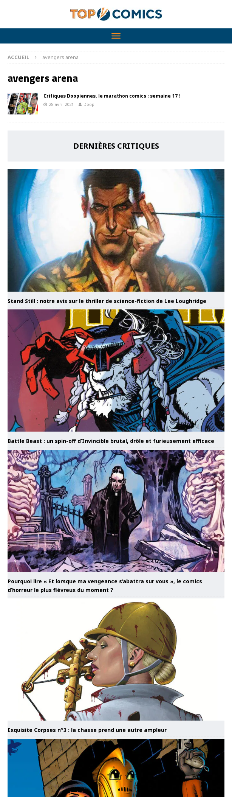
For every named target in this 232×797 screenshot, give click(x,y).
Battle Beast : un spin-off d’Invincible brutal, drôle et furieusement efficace (111, 440)
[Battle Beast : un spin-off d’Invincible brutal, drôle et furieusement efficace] (116, 370)
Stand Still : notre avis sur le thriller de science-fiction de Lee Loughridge (107, 301)
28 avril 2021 (61, 104)
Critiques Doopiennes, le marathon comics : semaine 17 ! (112, 95)
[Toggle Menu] (116, 36)
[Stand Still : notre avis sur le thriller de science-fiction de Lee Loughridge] (116, 230)
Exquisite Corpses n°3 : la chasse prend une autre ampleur (87, 729)
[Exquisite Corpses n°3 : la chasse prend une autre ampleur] (116, 659)
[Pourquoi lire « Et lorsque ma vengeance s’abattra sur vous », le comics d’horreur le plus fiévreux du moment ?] (116, 511)
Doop (89, 104)
